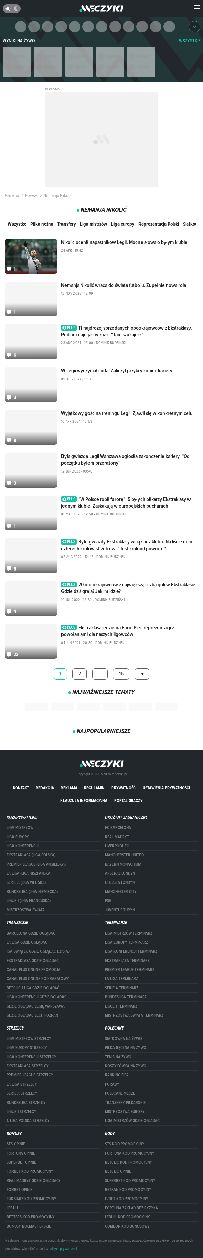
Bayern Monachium (123, 864)
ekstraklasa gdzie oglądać (33, 960)
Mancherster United (124, 855)
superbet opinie (21, 1162)
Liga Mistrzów (20, 827)
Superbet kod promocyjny (130, 1180)
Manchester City (121, 891)
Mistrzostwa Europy (125, 1111)
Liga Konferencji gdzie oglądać (37, 997)
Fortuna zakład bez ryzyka (131, 1208)
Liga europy (122, 223)
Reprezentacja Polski (158, 223)
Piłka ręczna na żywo (125, 1047)
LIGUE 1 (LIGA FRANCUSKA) (29, 900)
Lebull (13, 1208)
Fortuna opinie (21, 1153)
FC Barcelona (118, 827)
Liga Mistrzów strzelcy (29, 1038)
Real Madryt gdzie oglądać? (33, 1180)
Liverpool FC (117, 846)
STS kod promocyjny (124, 1144)
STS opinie (16, 1144)
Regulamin (94, 787)
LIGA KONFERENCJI (23, 846)
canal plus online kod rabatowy (38, 979)
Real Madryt (117, 837)
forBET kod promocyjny (30, 1171)
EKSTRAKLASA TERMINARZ (127, 960)
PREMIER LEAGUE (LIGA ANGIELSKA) (36, 864)
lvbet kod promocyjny (126, 1199)
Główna (12, 195)
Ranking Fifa (117, 1075)
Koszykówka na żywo (125, 1066)
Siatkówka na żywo (123, 1038)
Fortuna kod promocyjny (129, 1153)
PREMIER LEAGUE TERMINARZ (129, 969)
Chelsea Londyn (120, 882)
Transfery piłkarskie (125, 1102)
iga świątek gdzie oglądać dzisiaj (38, 951)
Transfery (66, 223)
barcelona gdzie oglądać (31, 933)
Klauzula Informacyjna (83, 800)
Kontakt (21, 787)
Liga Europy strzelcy (27, 1047)
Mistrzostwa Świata (26, 910)
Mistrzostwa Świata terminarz (134, 1015)
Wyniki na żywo (19, 41)
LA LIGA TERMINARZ (121, 979)
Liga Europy (18, 837)
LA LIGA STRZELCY (22, 1084)
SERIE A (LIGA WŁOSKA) (26, 882)
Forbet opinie (19, 1189)
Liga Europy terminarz (126, 942)
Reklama (69, 787)
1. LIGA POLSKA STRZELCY (28, 1120)
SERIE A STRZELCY (22, 1093)
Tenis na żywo (118, 1057)
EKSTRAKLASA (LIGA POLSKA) (31, 855)
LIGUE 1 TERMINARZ (121, 1006)
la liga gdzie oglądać (27, 942)
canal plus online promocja (33, 969)
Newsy (28, 195)
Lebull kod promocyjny (127, 1217)
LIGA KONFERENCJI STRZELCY (31, 1057)
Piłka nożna (41, 223)
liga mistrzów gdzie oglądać (132, 1120)
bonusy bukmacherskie (29, 1226)
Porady (112, 1084)
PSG (108, 900)
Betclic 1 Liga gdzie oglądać (33, 988)
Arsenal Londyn (120, 873)
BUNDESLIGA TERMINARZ (126, 997)
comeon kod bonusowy (127, 1226)
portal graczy (128, 800)
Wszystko (17, 223)
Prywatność (123, 787)
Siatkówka (193, 223)
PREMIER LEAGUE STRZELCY (30, 1075)
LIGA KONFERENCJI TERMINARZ (131, 951)
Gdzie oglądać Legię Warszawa (36, 1006)
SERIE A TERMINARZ (121, 988)
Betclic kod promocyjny (128, 1162)
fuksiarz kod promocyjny (31, 1199)
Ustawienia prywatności (166, 787)
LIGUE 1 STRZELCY (21, 1111)
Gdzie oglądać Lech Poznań (32, 1015)
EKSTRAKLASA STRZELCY (28, 1066)
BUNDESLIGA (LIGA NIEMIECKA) (32, 891)
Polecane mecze (120, 1093)
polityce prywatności (63, 1248)
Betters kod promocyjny (31, 1217)
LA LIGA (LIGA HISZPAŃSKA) (29, 873)
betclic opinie (118, 1171)
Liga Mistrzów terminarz (128, 933)
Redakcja (45, 787)
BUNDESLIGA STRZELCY (26, 1102)
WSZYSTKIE (190, 41)
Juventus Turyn (120, 910)
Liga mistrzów (93, 223)
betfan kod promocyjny (128, 1189)
